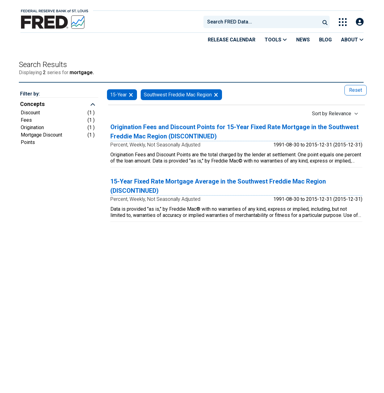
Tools (276, 40)
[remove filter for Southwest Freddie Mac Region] (216, 95)
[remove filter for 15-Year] (131, 95)
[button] (59, 104)
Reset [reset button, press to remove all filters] (355, 90)
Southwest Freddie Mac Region (178, 95)
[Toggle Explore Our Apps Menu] (343, 22)
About (352, 40)
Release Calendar (231, 40)
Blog (325, 40)
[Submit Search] (325, 22)
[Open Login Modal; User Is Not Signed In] (360, 22)
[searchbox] (262, 22)
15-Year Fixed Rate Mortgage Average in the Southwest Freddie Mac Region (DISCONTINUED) (218, 186)
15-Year (118, 95)
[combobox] (261, 22)
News (303, 40)
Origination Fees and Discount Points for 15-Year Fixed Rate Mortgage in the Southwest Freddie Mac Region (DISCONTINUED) (234, 131)
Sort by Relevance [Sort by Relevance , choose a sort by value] (331, 113)
